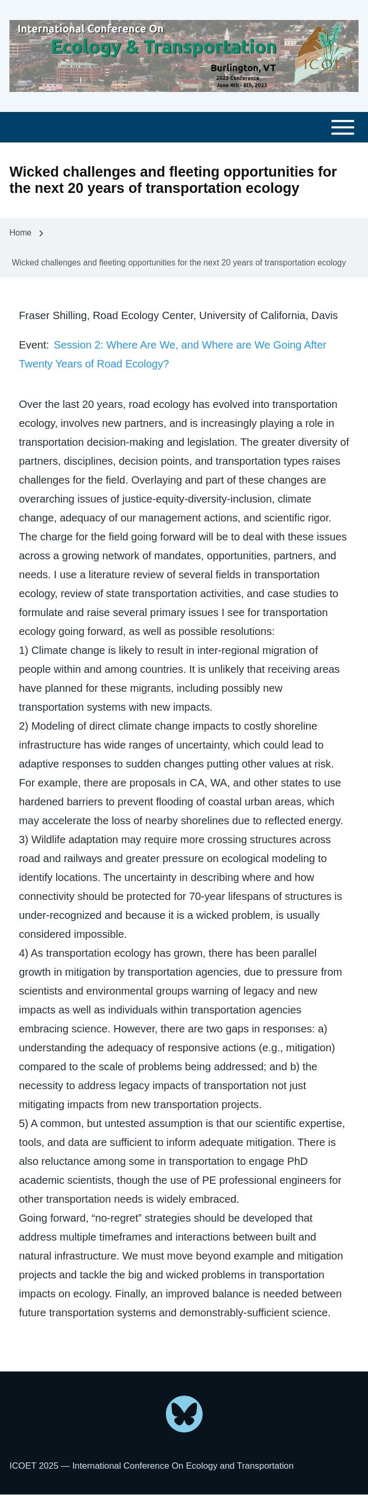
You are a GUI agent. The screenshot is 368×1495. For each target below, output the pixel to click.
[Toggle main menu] (184, 127)
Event (32, 345)
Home (20, 232)
